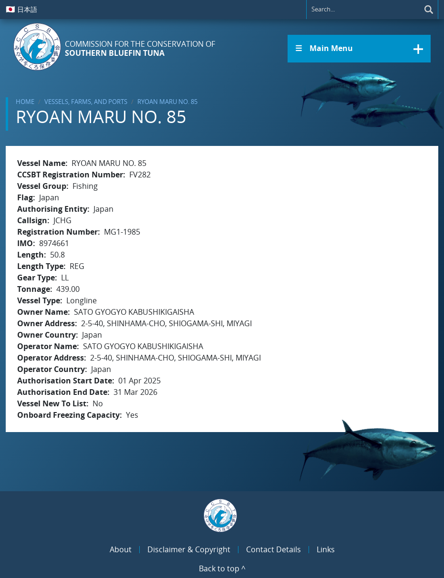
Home (25, 101)
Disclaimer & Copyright (188, 549)
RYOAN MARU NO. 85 (167, 101)
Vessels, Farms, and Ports (85, 101)
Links (326, 549)
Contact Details (273, 549)
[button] (359, 48)
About (121, 549)
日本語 (21, 9)
